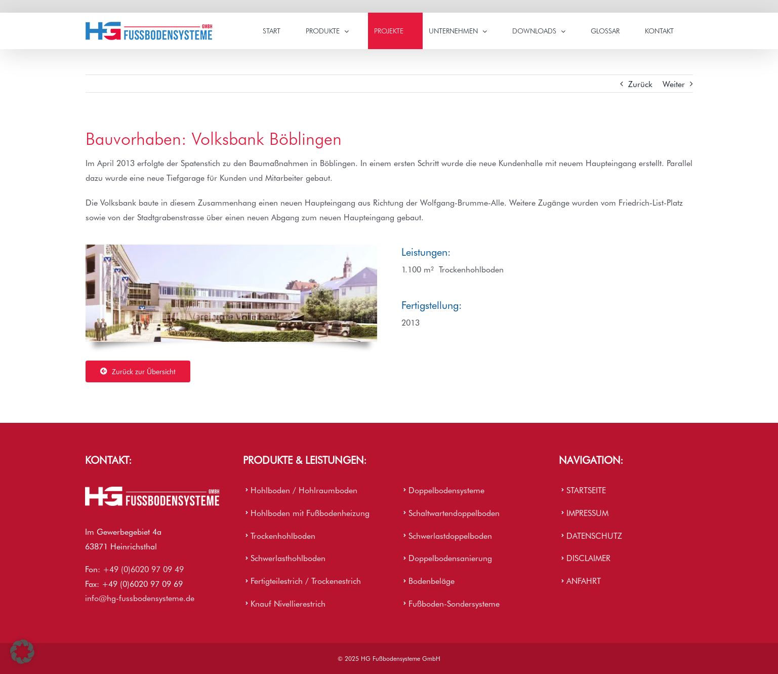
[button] (22, 651)
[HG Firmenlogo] (152, 490)
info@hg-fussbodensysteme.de (139, 597)
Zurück (640, 83)
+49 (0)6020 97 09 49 (143, 568)
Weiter (674, 83)
